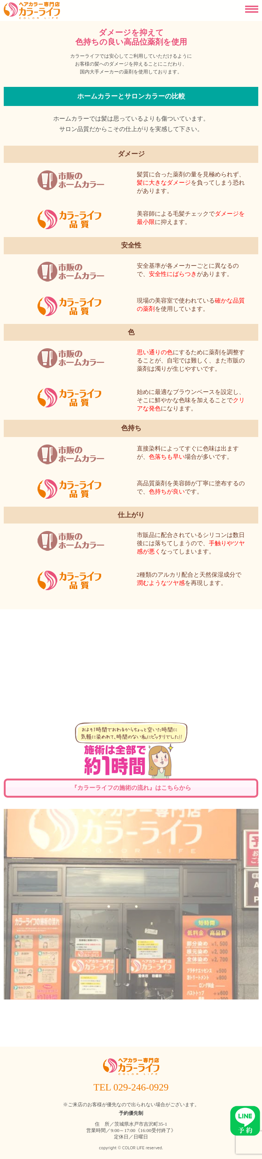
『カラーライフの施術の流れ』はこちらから (131, 899)
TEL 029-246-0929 (131, 1087)
